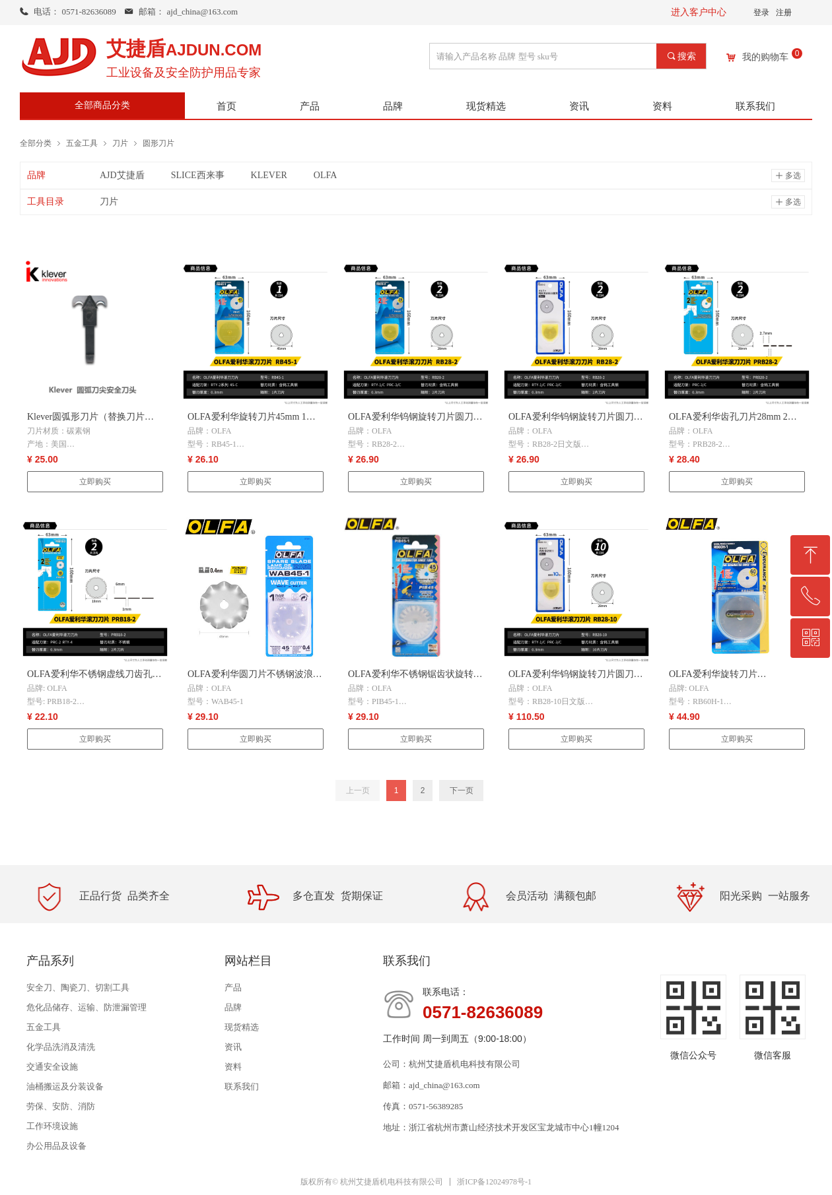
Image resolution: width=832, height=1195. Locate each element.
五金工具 (82, 142)
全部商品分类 (102, 105)
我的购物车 (765, 57)
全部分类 (36, 142)
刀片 (120, 142)
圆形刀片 (158, 142)
